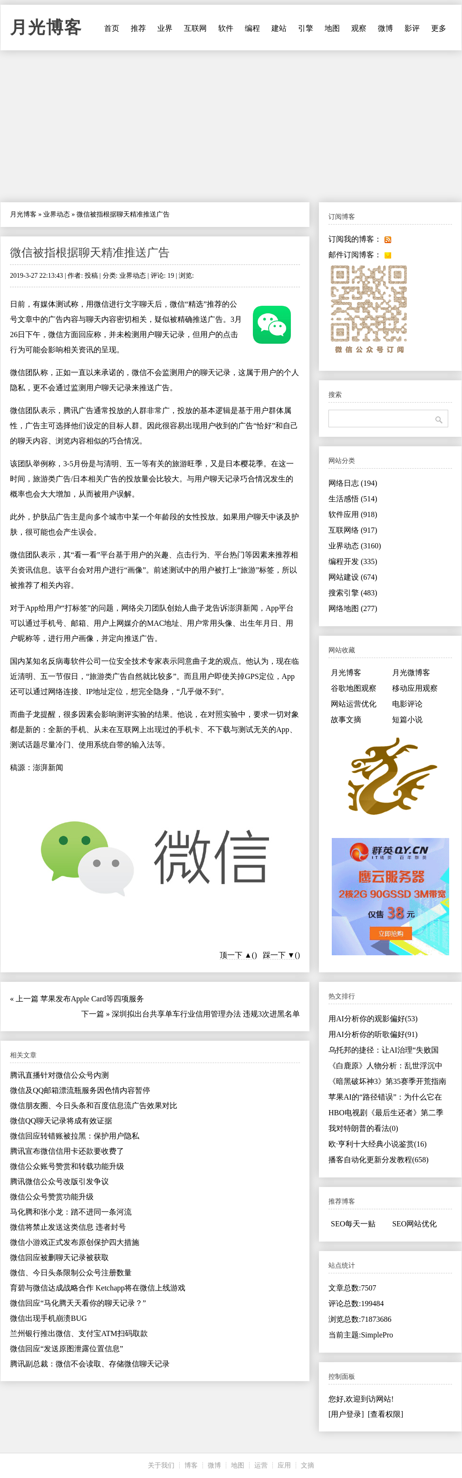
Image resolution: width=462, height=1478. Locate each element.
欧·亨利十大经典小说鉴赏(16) (377, 1144)
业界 (165, 28)
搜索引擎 (352, 593)
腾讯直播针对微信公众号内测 (59, 1075)
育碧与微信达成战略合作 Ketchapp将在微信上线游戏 (97, 1288)
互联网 (195, 28)
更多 (438, 28)
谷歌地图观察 (353, 688)
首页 (111, 28)
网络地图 (352, 608)
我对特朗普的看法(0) (363, 1128)
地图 (332, 28)
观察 (358, 28)
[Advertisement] (231, 126)
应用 (284, 1465)
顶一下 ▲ (236, 955)
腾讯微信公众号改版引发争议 (59, 1181)
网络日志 (352, 483)
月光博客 (46, 27)
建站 (279, 28)
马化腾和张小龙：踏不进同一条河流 (71, 1212)
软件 (225, 28)
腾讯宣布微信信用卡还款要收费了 (67, 1151)
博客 (191, 1465)
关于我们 (161, 1465)
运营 (261, 1465)
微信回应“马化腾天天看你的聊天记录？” (78, 1303)
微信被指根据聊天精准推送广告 (90, 252)
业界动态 (56, 214)
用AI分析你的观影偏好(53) (373, 1019)
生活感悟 (352, 499)
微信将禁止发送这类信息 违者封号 (68, 1227)
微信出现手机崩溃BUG (48, 1318)
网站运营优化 (353, 704)
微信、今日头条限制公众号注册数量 (71, 1273)
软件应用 (352, 514)
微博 (385, 28)
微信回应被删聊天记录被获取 (59, 1257)
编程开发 (352, 561)
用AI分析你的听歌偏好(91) (373, 1034)
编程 (252, 28)
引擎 (305, 28)
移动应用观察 (415, 688)
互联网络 (352, 530)
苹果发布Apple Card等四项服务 (92, 999)
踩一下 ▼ (279, 955)
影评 (412, 28)
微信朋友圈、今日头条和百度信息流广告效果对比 (93, 1105)
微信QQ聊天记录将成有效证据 (61, 1121)
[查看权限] (386, 1414)
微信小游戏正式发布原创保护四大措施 (74, 1242)
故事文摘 (346, 719)
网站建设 (352, 577)
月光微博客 (411, 672)
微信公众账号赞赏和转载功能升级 (67, 1166)
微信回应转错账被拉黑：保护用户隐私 (74, 1136)
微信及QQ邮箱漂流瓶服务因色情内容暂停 (80, 1090)
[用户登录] (346, 1414)
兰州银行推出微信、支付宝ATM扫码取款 (79, 1333)
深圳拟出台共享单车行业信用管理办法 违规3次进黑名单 (206, 1014)
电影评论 (407, 704)
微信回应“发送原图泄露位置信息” (66, 1349)
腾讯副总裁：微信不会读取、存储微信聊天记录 (90, 1364)
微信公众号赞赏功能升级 (52, 1197)
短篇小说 (407, 719)
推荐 (138, 28)
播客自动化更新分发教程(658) (378, 1160)
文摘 (307, 1465)
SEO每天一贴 (353, 1224)
